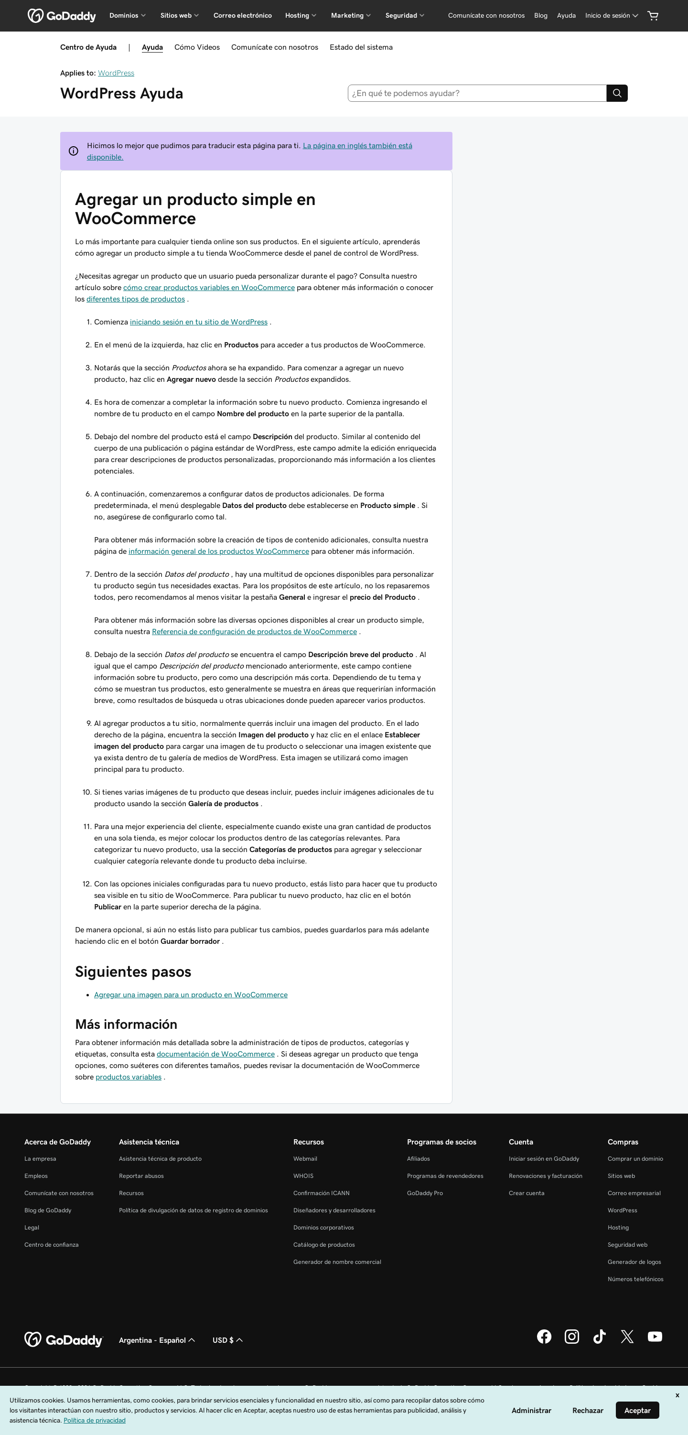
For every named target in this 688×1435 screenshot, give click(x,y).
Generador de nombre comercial (337, 1262)
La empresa (40, 1158)
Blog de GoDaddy (47, 1210)
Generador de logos (634, 1262)
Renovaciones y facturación (545, 1176)
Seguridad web (627, 1244)
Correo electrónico (243, 15)
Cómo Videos (197, 47)
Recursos (131, 1193)
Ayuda (152, 47)
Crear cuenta (527, 1193)
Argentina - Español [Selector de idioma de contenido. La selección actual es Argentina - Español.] (158, 1340)
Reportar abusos (141, 1176)
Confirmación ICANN (321, 1193)
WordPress (116, 72)
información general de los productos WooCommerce (219, 551)
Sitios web (621, 1176)
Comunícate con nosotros (274, 47)
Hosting (618, 1227)
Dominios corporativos (323, 1227)
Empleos (36, 1176)
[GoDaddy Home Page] (64, 1340)
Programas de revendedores (445, 1176)
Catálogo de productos (324, 1244)
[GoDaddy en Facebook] (544, 1342)
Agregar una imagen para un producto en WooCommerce (191, 994)
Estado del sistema (361, 47)
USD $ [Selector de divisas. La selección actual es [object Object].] (229, 1340)
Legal (31, 1227)
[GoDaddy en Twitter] (627, 1342)
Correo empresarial (634, 1193)
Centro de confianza (51, 1244)
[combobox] (477, 93)
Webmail (305, 1158)
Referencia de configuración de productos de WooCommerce (254, 631)
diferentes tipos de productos (135, 298)
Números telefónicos (636, 1279)
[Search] (617, 93)
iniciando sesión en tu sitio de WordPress (199, 321)
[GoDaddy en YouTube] (655, 1342)
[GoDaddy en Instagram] (571, 1342)
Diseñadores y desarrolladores (334, 1210)
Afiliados (418, 1158)
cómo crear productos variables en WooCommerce (209, 287)
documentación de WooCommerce (216, 1053)
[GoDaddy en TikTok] (599, 1342)
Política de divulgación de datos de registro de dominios (193, 1210)
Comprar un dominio (635, 1158)
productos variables (128, 1076)
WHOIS (303, 1176)
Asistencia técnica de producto (160, 1158)
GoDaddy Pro (425, 1193)
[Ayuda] (566, 15)
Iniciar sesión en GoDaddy (544, 1158)
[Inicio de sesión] (612, 15)
